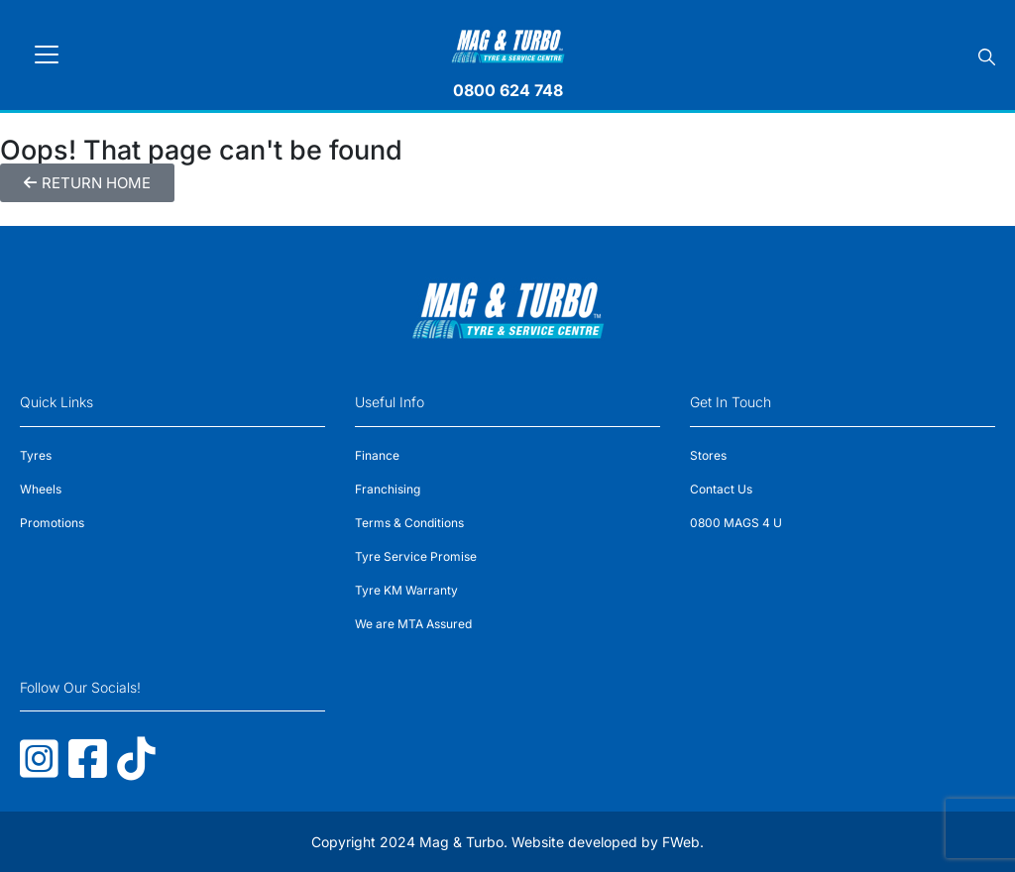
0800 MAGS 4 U (736, 522)
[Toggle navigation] (46, 54)
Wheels (40, 489)
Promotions (52, 522)
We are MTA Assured (413, 623)
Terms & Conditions (409, 522)
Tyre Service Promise (416, 556)
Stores (708, 455)
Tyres (36, 455)
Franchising (387, 489)
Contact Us (721, 489)
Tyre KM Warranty (406, 590)
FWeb (681, 841)
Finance (377, 455)
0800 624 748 (508, 90)
